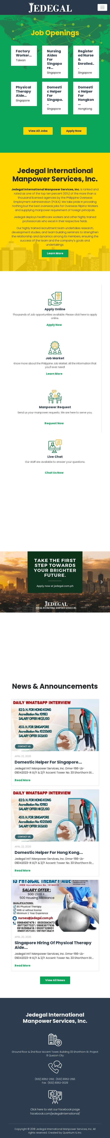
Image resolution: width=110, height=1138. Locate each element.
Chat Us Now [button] (55, 473)
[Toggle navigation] (102, 7)
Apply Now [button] (54, 325)
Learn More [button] (55, 253)
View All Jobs (37, 131)
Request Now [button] (55, 423)
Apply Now (74, 131)
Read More (23, 780)
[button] (8, 582)
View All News (55, 980)
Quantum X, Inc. (72, 1132)
